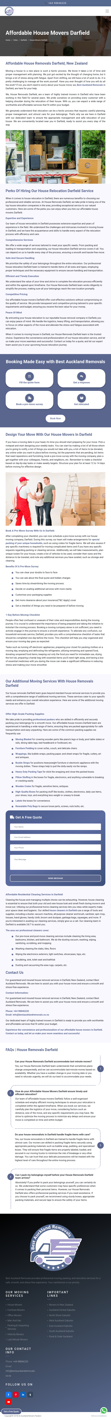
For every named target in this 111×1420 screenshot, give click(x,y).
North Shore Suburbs (59, 1315)
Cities (15, 40)
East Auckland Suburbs (61, 1326)
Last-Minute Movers (18, 1339)
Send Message (55, 878)
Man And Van (14, 1320)
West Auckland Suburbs (61, 1320)
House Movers (15, 1304)
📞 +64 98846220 (55, 3)
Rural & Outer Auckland (60, 1336)
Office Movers (15, 1315)
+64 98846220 (21, 1011)
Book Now (55, 418)
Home (8, 40)
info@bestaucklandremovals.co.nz (31, 1014)
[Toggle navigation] (107, 11)
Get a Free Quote (11, 1411)
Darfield (24, 40)
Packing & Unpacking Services (18, 1327)
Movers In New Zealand (61, 1304)
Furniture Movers (16, 1310)
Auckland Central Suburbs (62, 1310)
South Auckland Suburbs (61, 1331)
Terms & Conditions (99, 1416)
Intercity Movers (16, 1334)
